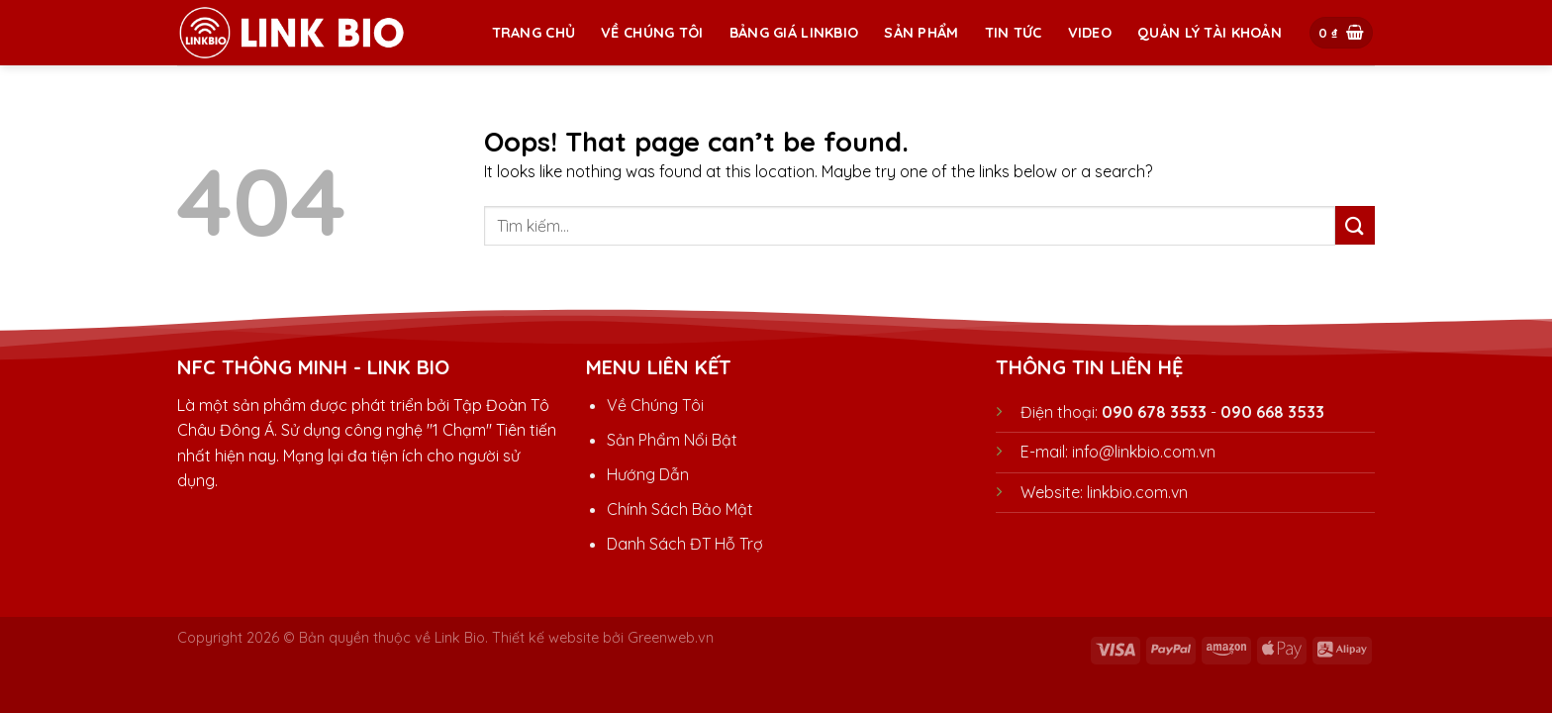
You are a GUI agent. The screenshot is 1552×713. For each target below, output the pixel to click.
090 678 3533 (1154, 412)
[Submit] (1355, 225)
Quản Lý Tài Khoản (1209, 33)
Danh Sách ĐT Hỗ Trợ (685, 544)
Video (1090, 33)
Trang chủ (534, 33)
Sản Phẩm (921, 33)
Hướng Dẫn (648, 474)
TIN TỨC (1013, 33)
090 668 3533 (1272, 412)
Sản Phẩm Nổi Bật (672, 440)
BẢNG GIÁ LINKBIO (794, 33)
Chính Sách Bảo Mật (680, 509)
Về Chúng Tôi (652, 33)
